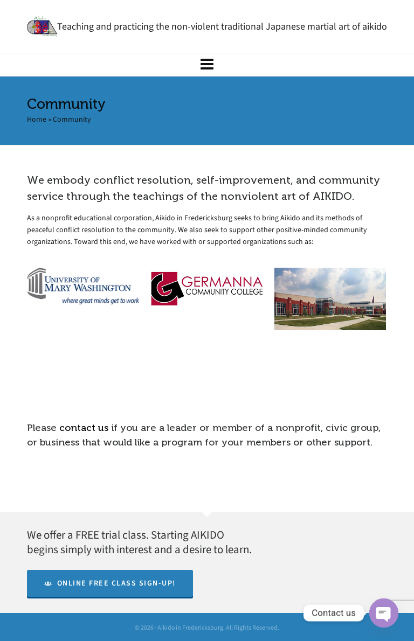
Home (36, 119)
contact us (83, 427)
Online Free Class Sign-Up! (110, 583)
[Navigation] (207, 64)
